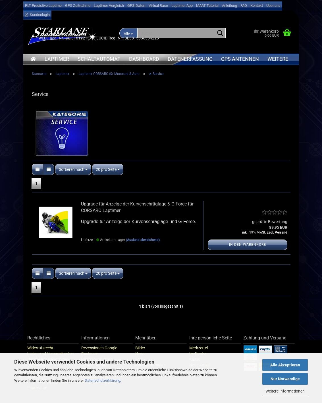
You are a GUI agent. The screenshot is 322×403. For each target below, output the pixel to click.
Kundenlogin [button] (37, 14)
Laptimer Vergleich (109, 5)
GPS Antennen (240, 59)
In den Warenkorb (247, 245)
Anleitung (229, 5)
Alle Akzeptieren (285, 365)
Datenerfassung (190, 59)
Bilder (140, 348)
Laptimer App (182, 5)
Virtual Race (158, 5)
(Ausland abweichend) (143, 240)
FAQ (243, 5)
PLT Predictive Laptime (43, 5)
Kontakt (256, 5)
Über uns (273, 5)
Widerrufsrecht (40, 348)
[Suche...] (220, 33)
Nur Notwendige (285, 379)
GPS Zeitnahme (77, 5)
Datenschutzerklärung (102, 380)
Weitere (277, 59)
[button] (37, 169)
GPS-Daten (136, 5)
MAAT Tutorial (207, 5)
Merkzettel (198, 348)
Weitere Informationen (285, 391)
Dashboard (144, 59)
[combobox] (73, 169)
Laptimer (57, 59)
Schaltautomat (99, 59)
